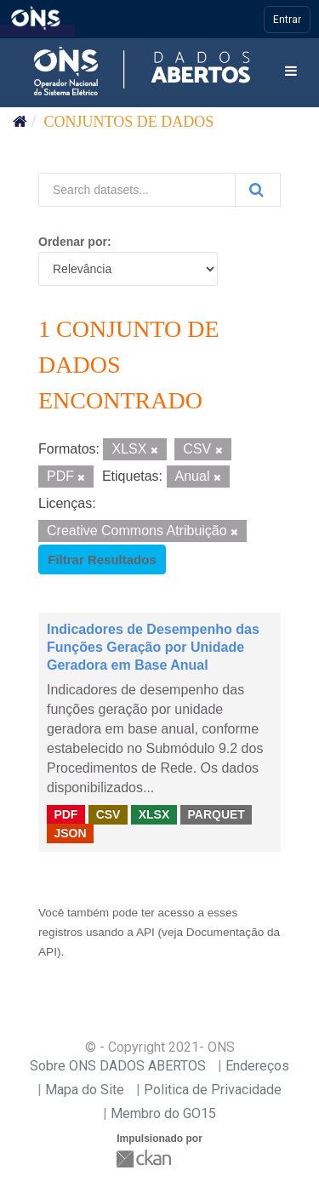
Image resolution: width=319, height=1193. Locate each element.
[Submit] (258, 190)
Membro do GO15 (163, 1113)
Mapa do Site (84, 1090)
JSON (70, 833)
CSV (108, 813)
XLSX (154, 813)
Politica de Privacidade (213, 1090)
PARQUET (215, 813)
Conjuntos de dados (129, 121)
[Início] (20, 121)
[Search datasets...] (137, 190)
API (145, 932)
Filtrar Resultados (102, 559)
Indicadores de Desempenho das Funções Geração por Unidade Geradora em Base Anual (153, 647)
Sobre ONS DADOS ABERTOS (118, 1066)
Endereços (257, 1066)
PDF (65, 813)
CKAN (145, 1158)
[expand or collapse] (291, 72)
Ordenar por (72, 241)
